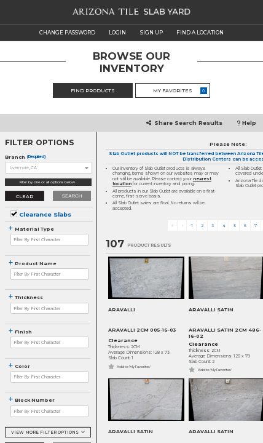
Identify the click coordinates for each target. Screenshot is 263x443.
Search (72, 196)
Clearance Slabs (45, 214)
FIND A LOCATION (200, 33)
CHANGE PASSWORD (67, 33)
